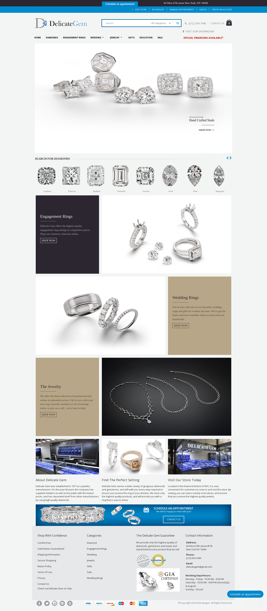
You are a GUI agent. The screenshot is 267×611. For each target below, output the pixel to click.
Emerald (121, 191)
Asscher (146, 191)
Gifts (89, 566)
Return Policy (45, 566)
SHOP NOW (48, 240)
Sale (89, 572)
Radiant (96, 191)
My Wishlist (158, 9)
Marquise (220, 191)
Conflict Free (44, 542)
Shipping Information (49, 554)
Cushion (47, 191)
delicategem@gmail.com (199, 566)
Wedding (92, 554)
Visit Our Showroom (200, 31)
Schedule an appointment (119, 3)
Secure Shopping (47, 560)
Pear (195, 191)
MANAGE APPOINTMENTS (182, 9)
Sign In (202, 9)
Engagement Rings (97, 548)
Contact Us (173, 519)
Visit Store (140, 9)
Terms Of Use (45, 572)
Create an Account (222, 9)
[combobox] (141, 23)
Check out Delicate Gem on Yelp (52, 3)
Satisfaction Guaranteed (51, 548)
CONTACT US (217, 23)
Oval (170, 191)
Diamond (92, 542)
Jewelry (91, 560)
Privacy (41, 578)
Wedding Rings (95, 578)
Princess (72, 191)
